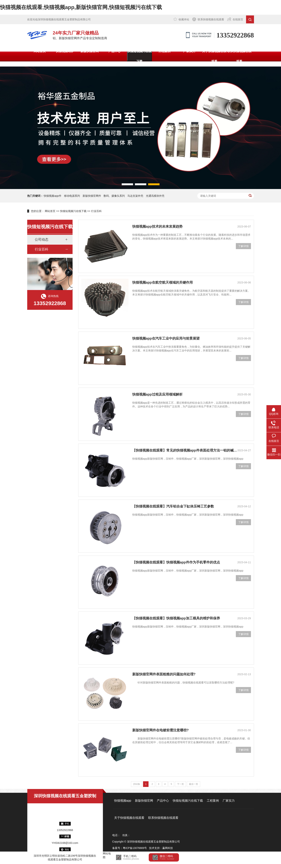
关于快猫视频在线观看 (214, 56)
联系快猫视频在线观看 (211, 19)
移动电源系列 (72, 195)
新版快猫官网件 (92, 195)
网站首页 (40, 51)
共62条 (136, 784)
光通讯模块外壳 (155, 195)
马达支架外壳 (135, 195)
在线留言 (238, 19)
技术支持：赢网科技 (161, 847)
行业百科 (96, 211)
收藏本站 (184, 19)
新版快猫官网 (90, 51)
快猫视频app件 (52, 195)
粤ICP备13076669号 (135, 847)
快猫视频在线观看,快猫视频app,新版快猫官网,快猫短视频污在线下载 (81, 7)
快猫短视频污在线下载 (139, 56)
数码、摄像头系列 (114, 195)
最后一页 (193, 784)
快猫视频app (64, 51)
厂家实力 (189, 51)
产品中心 (114, 51)
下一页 (180, 784)
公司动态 (41, 239)
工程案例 (164, 51)
